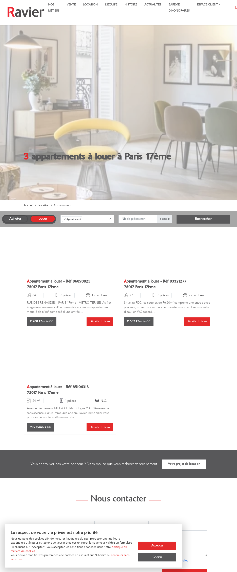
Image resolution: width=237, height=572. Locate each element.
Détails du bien (100, 321)
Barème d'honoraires (179, 7)
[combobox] (87, 219)
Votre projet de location (184, 464)
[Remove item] (65, 219)
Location (90, 4)
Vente (71, 4)
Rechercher (203, 219)
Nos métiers (53, 7)
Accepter (157, 545)
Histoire (131, 4)
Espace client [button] (207, 4)
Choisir (157, 557)
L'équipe (111, 4)
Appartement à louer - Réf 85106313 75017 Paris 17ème (58, 390)
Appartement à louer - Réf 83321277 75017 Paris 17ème (155, 284)
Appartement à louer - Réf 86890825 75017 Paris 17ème (58, 284)
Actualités (152, 4)
